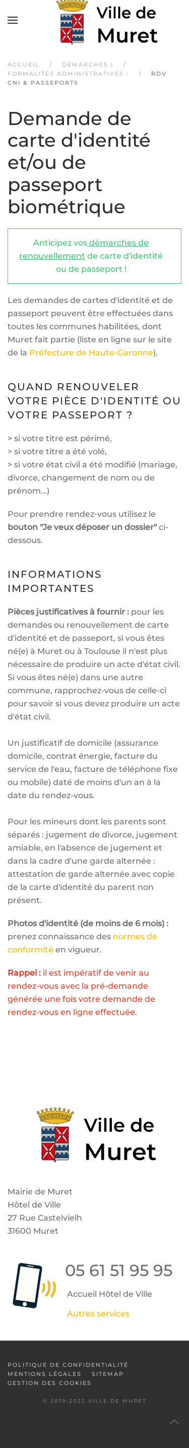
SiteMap (108, 1373)
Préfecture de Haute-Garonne (91, 352)
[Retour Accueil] (95, 20)
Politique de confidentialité (68, 1364)
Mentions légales (45, 1373)
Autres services (98, 1313)
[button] (13, 20)
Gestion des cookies (50, 1382)
